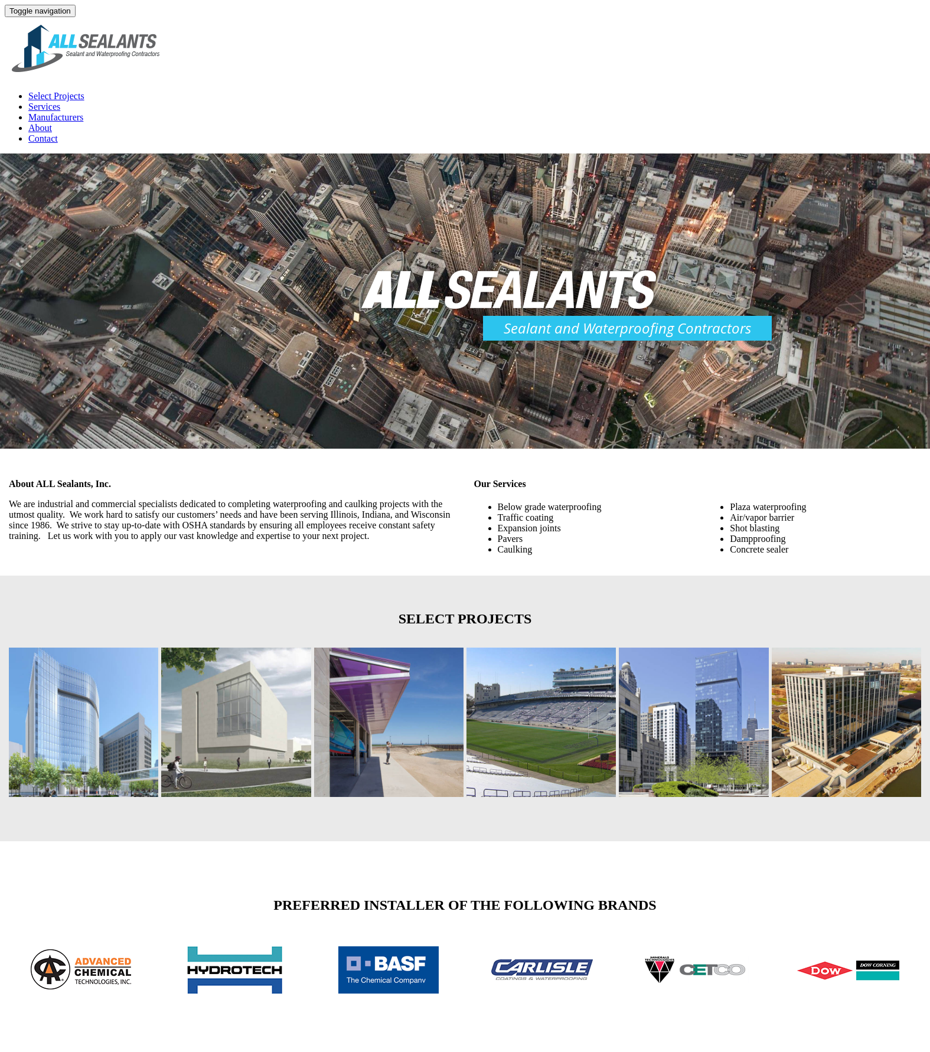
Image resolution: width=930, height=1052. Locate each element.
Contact (43, 138)
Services (44, 107)
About (40, 128)
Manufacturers (55, 117)
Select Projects (56, 96)
